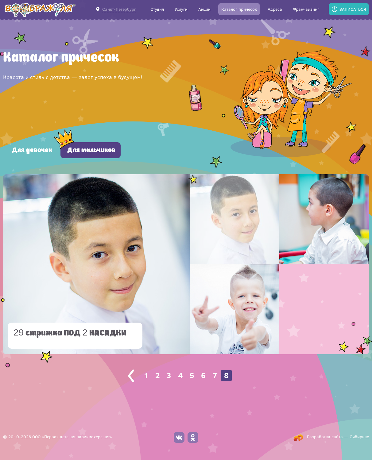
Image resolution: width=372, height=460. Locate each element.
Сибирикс (359, 436)
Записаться (352, 9)
